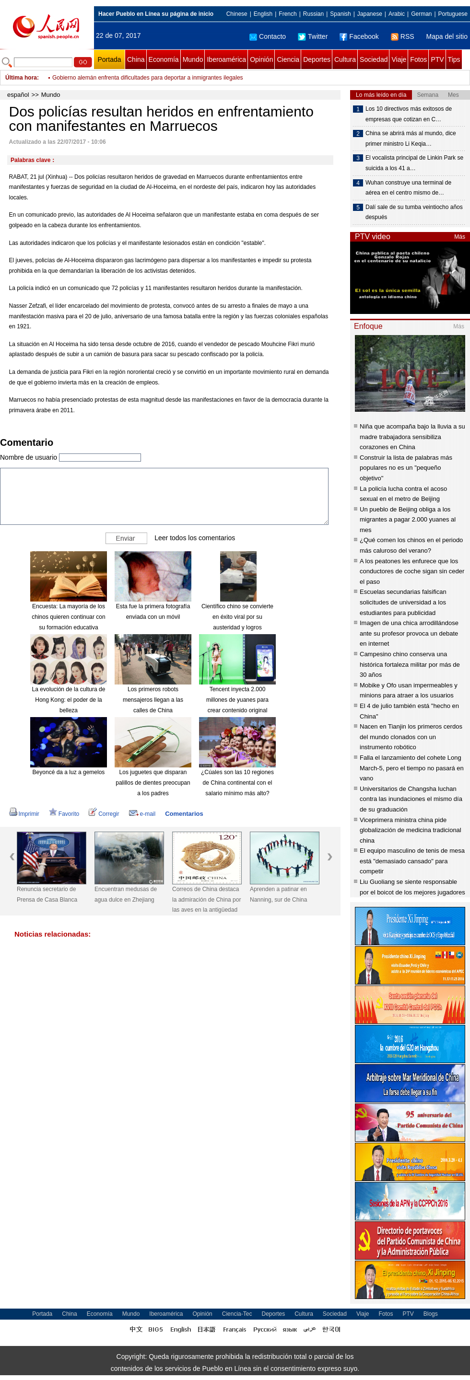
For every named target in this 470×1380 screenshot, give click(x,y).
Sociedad (374, 59)
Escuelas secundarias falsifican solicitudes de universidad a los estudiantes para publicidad (403, 602)
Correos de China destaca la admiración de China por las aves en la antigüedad (206, 899)
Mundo (193, 59)
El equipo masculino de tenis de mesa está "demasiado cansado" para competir (412, 861)
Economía (164, 59)
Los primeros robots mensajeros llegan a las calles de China (153, 699)
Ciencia (288, 59)
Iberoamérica (226, 59)
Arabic (396, 14)
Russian (313, 14)
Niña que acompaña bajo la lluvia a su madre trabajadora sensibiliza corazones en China (412, 437)
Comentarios (184, 813)
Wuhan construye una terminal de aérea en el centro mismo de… (408, 188)
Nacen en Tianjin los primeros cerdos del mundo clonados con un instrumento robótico (411, 737)
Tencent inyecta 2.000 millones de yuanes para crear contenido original (237, 699)
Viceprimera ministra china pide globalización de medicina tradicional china (410, 830)
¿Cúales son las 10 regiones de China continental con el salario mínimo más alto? (237, 782)
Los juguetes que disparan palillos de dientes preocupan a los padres (153, 782)
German (421, 14)
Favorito (64, 814)
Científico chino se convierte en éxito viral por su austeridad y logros (237, 616)
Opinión (261, 59)
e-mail (142, 814)
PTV (437, 59)
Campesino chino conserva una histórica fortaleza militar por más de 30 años (410, 664)
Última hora (21, 77)
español (18, 94)
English (263, 14)
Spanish (340, 14)
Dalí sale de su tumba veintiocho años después (414, 212)
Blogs (430, 1313)
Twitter (313, 36)
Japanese (369, 14)
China (136, 59)
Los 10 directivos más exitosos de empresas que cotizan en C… (408, 114)
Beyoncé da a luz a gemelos (69, 772)
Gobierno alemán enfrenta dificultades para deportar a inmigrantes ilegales (147, 77)
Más (459, 236)
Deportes (316, 59)
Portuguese (453, 14)
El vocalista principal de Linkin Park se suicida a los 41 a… (414, 163)
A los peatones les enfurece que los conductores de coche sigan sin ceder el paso (412, 571)
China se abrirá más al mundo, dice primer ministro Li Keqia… (410, 138)
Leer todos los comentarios (194, 538)
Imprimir (24, 814)
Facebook (359, 36)
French (287, 14)
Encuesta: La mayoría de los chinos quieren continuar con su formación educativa (68, 616)
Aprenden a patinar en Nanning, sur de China (278, 894)
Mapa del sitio (447, 36)
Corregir (104, 814)
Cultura (345, 59)
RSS (402, 36)
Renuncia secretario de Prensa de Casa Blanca (47, 894)
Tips (454, 59)
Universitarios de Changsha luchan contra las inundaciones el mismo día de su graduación (411, 799)
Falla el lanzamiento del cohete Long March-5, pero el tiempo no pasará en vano (412, 768)
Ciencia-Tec (237, 1313)
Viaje (398, 59)
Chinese (236, 14)
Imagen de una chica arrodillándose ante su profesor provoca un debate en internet (409, 633)
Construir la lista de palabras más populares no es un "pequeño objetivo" (406, 468)
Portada (109, 59)
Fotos (418, 59)
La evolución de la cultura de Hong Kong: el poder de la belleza (69, 699)
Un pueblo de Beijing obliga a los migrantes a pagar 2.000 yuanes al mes (408, 519)
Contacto (267, 36)
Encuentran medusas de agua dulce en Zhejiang (125, 894)
